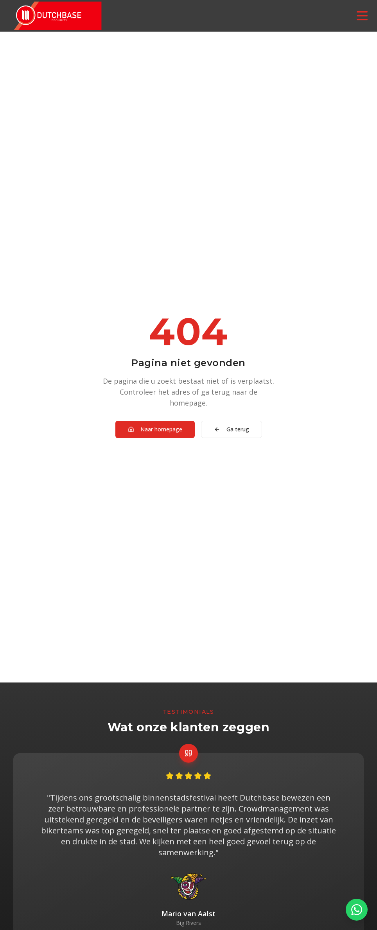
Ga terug (231, 429)
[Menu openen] (362, 15)
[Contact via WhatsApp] (357, 910)
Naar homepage (155, 429)
